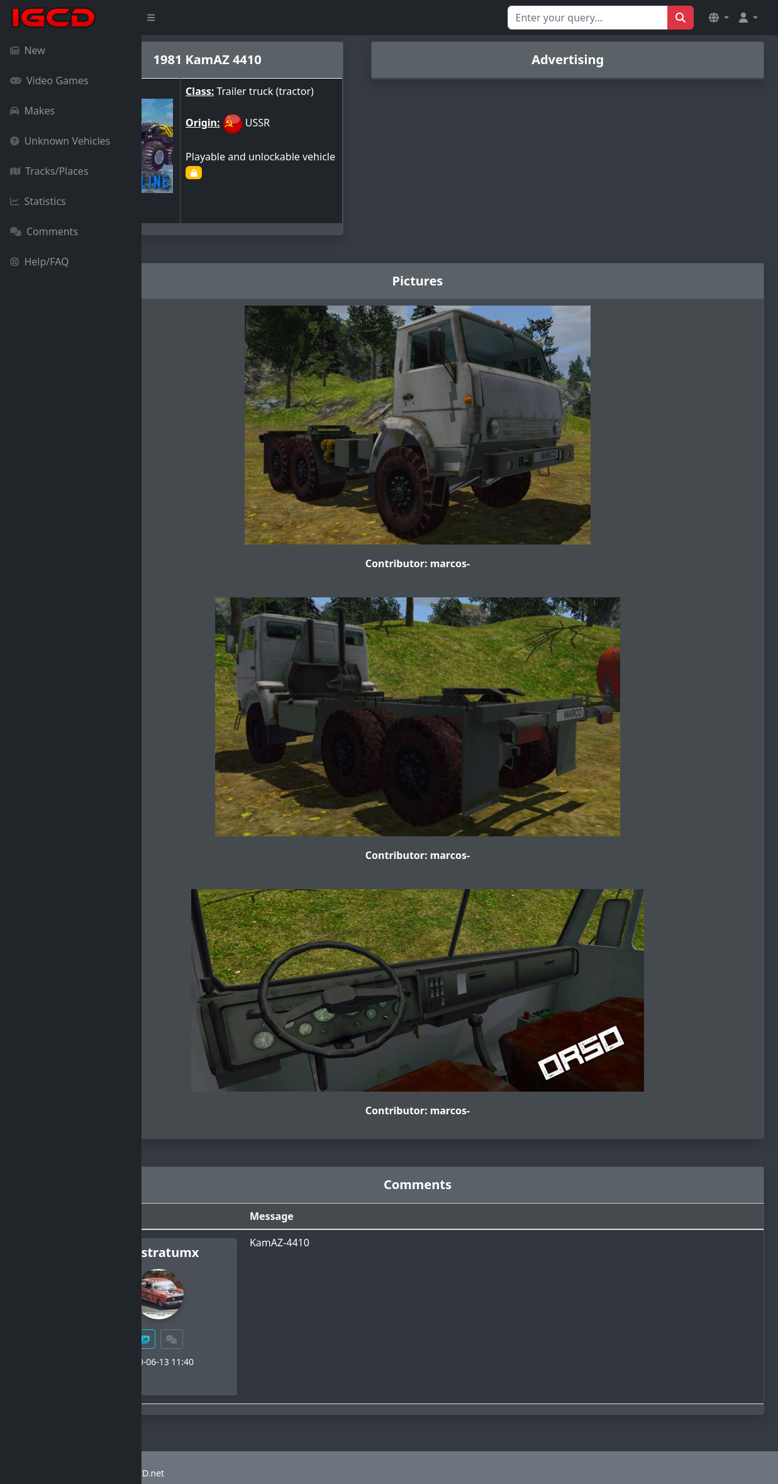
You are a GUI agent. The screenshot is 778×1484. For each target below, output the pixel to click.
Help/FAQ (39, 262)
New (27, 50)
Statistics (38, 201)
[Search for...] (588, 18)
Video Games (49, 80)
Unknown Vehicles (60, 141)
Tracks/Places (49, 171)
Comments (44, 231)
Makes (32, 111)
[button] (719, 17)
